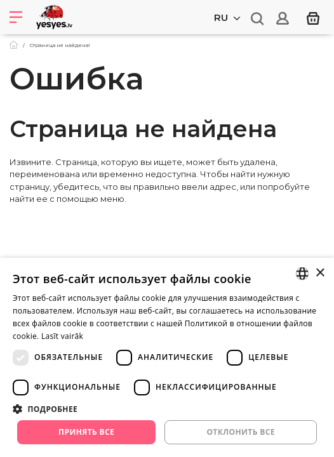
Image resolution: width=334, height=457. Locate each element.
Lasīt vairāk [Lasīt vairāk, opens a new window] (62, 336)
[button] (167, 408)
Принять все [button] (86, 432)
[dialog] (167, 357)
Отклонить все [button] (240, 432)
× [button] (319, 273)
